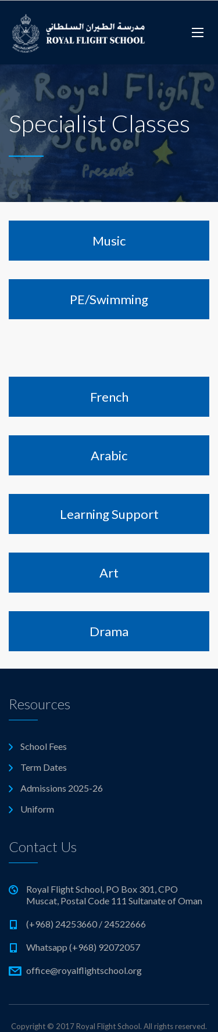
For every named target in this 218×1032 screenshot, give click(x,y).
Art (109, 572)
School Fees (43, 746)
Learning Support (109, 514)
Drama (109, 631)
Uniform (37, 808)
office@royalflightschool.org (84, 970)
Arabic (109, 455)
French (109, 397)
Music (109, 240)
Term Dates (43, 767)
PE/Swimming (109, 299)
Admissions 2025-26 (61, 787)
